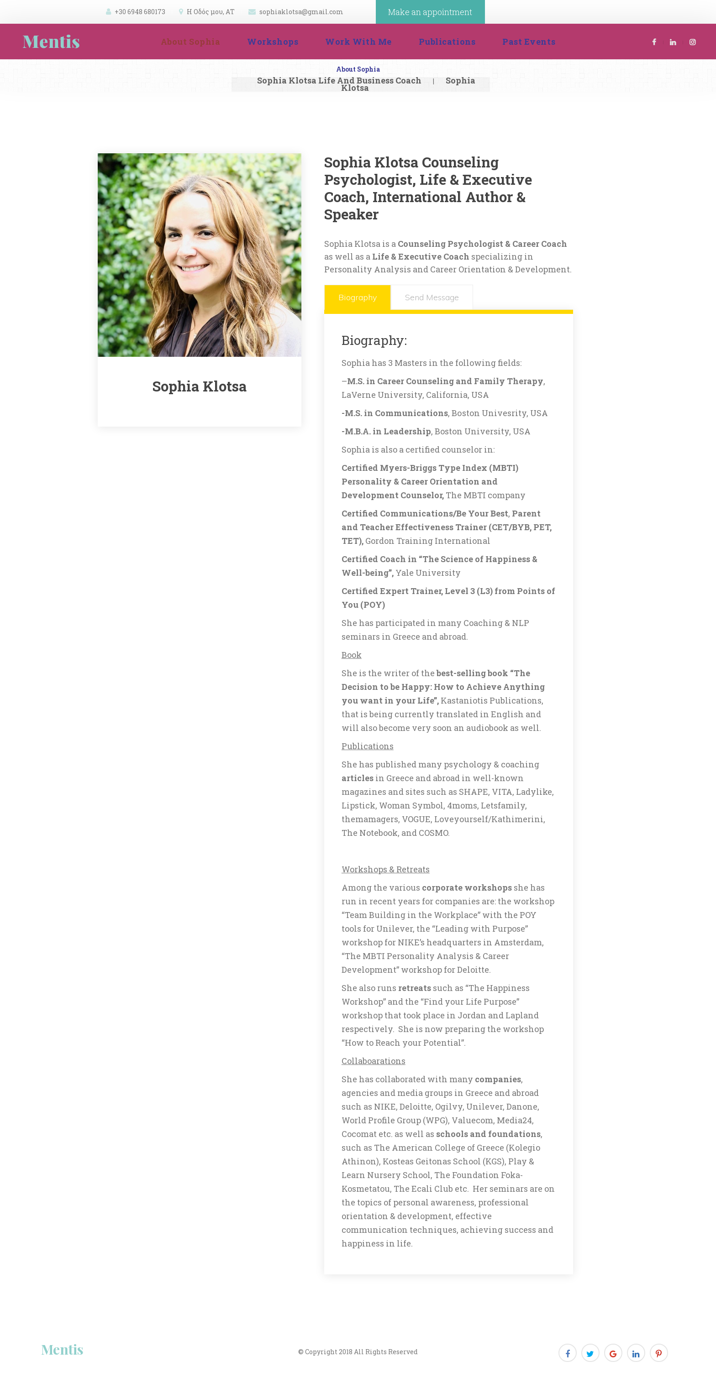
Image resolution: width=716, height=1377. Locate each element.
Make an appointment (430, 11)
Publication (447, 41)
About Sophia (190, 41)
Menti (62, 1349)
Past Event (528, 41)
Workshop (272, 41)
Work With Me (358, 41)
